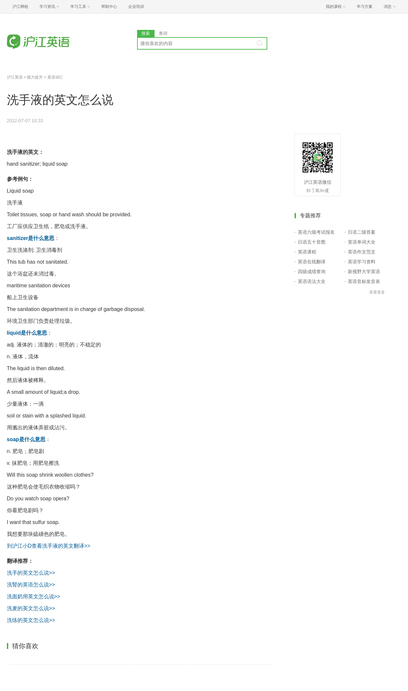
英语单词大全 (361, 242)
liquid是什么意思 (27, 333)
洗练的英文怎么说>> (31, 620)
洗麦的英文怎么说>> (31, 608)
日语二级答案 (361, 232)
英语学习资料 (361, 261)
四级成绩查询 (311, 271)
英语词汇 (55, 77)
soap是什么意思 (26, 439)
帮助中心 (109, 6)
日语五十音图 (311, 242)
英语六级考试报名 (316, 232)
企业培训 (136, 6)
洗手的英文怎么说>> (31, 573)
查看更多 (377, 292)
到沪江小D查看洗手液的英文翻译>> (48, 546)
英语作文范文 (361, 251)
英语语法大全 (311, 281)
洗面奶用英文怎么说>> (33, 596)
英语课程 (307, 251)
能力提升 (35, 77)
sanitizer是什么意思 (31, 238)
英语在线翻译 (311, 261)
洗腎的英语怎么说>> (31, 584)
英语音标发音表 (364, 281)
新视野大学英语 (364, 271)
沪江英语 (15, 77)
